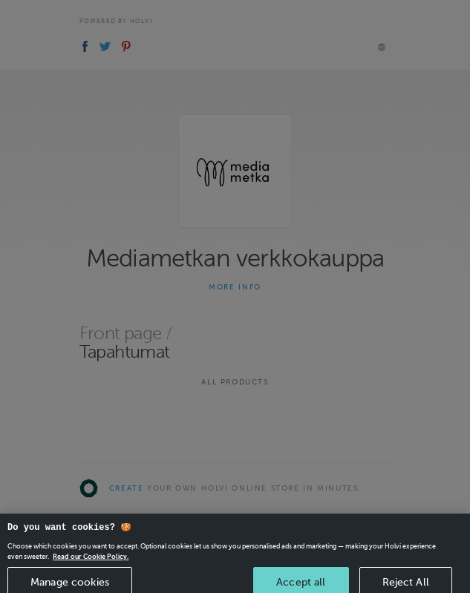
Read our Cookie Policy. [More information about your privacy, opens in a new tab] (90, 564)
